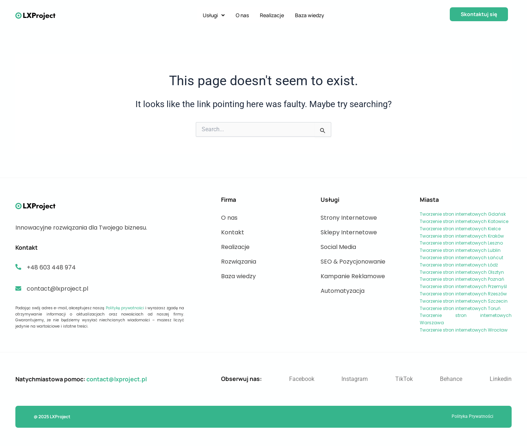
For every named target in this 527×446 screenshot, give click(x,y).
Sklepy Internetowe (349, 232)
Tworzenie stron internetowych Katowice (464, 221)
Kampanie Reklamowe (353, 276)
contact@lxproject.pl (116, 379)
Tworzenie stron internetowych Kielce (460, 229)
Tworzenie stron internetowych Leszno (461, 243)
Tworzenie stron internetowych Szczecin (464, 301)
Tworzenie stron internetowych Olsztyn (462, 272)
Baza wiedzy (309, 15)
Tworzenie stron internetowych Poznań (462, 279)
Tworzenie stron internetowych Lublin (460, 250)
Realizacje (272, 15)
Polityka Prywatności (472, 416)
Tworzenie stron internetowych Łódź (459, 265)
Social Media (338, 247)
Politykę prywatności (125, 308)
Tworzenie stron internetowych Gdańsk (463, 214)
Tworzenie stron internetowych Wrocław (464, 330)
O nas (242, 15)
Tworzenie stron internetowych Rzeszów (463, 294)
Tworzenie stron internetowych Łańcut (461, 257)
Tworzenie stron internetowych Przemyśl (463, 286)
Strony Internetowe (349, 217)
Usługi (214, 15)
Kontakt (232, 232)
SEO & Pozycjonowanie (353, 261)
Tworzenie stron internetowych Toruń (460, 308)
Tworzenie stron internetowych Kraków (462, 236)
